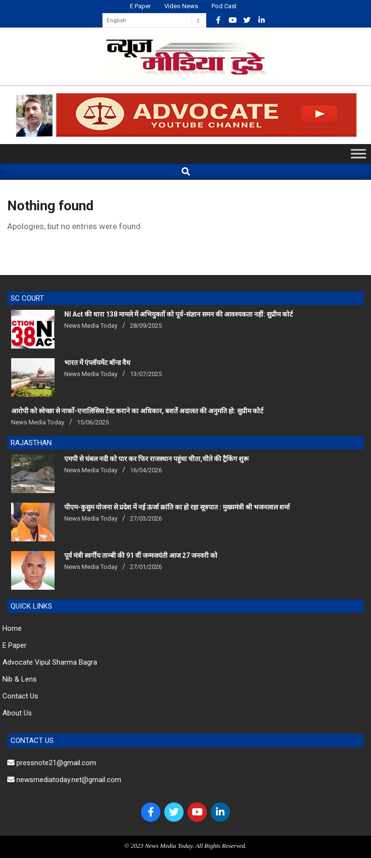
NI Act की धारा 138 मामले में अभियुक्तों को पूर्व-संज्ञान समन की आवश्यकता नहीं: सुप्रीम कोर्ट (178, 314)
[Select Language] (154, 20)
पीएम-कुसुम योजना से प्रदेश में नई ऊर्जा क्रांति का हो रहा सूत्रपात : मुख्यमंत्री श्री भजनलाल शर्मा (177, 507)
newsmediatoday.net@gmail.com (64, 779)
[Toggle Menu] (358, 154)
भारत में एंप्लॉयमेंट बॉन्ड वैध (97, 362)
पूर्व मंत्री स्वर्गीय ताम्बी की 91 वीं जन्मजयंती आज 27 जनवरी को (140, 555)
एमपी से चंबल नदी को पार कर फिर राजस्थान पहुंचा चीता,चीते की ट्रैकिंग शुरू (156, 459)
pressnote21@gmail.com (51, 762)
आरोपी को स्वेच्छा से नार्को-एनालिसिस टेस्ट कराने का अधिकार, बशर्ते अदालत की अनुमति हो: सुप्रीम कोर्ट (137, 411)
